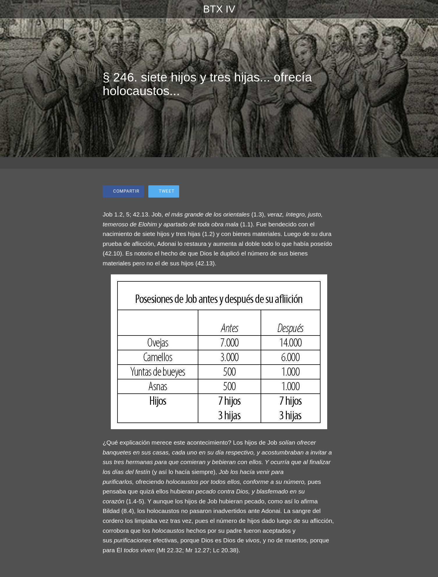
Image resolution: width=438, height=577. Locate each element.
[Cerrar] (11, 9)
